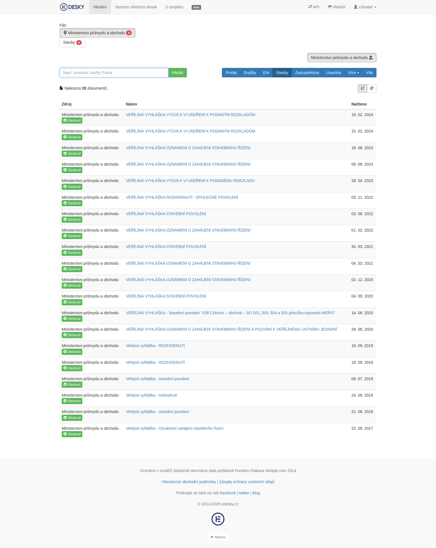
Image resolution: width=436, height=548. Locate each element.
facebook (228, 493)
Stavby (72, 42)
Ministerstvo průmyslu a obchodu (97, 32)
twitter (244, 493)
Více (353, 72)
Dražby (250, 72)
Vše (369, 72)
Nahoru (218, 537)
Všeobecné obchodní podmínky (189, 482)
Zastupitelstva (307, 72)
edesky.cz (229, 504)
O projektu (174, 7)
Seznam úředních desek (136, 7)
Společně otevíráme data (195, 470)
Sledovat (72, 120)
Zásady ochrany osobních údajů (246, 482)
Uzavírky (333, 72)
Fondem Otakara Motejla (256, 470)
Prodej (231, 72)
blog (256, 493)
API (313, 7)
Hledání (99, 7)
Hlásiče (337, 7)
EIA (266, 72)
